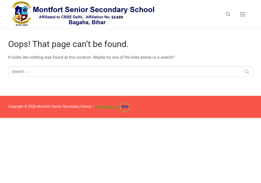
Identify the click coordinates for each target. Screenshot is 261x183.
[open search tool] (228, 14)
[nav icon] (242, 14)
